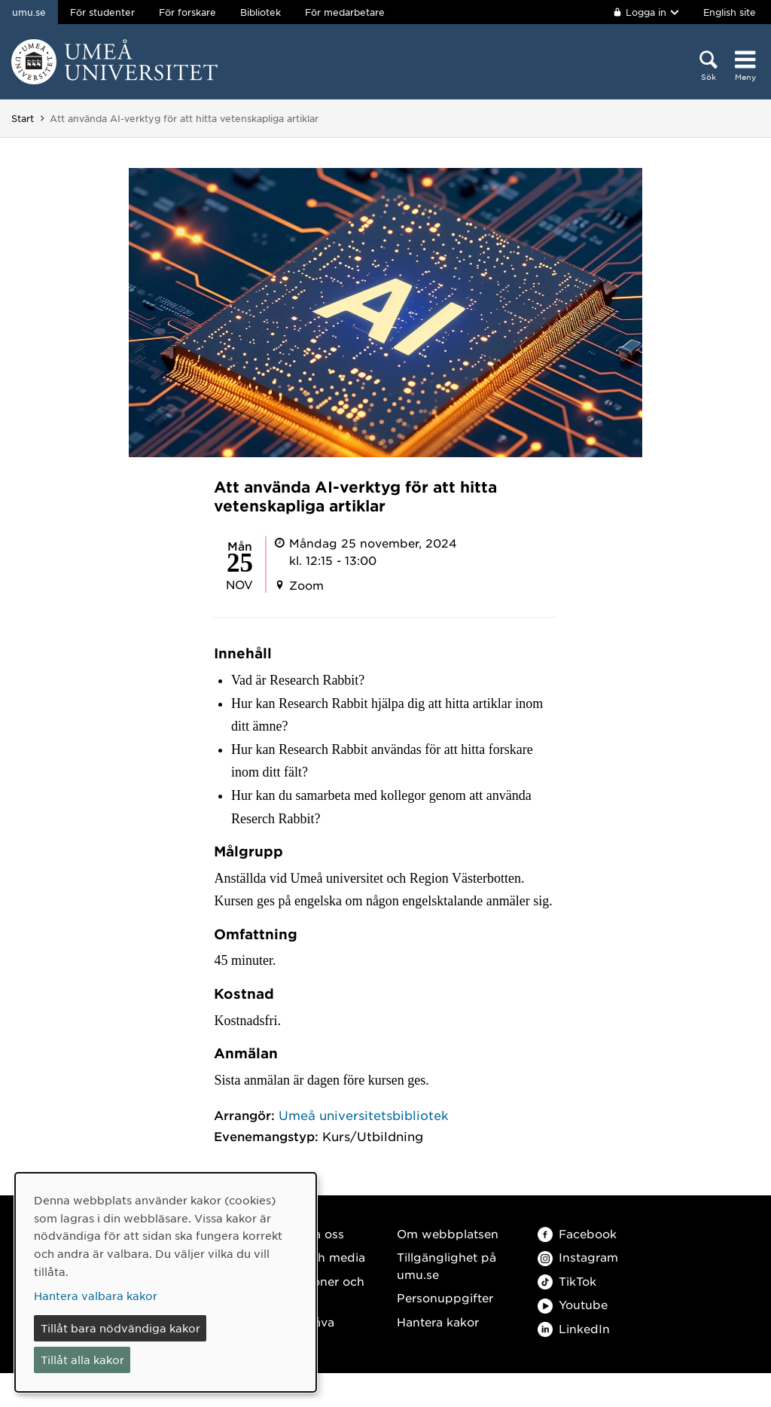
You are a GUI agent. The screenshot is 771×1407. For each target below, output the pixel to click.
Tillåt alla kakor (82, 1359)
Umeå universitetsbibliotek (364, 1114)
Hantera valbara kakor (95, 1295)
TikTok (567, 1281)
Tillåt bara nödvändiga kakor (120, 1328)
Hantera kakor (438, 1321)
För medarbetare (345, 12)
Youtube (573, 1304)
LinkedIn (574, 1328)
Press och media (316, 1257)
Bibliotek (260, 12)
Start (22, 118)
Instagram (578, 1257)
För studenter (102, 12)
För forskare (187, 12)
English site (729, 12)
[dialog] (165, 1282)
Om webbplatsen (447, 1233)
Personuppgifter (445, 1297)
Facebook (577, 1233)
